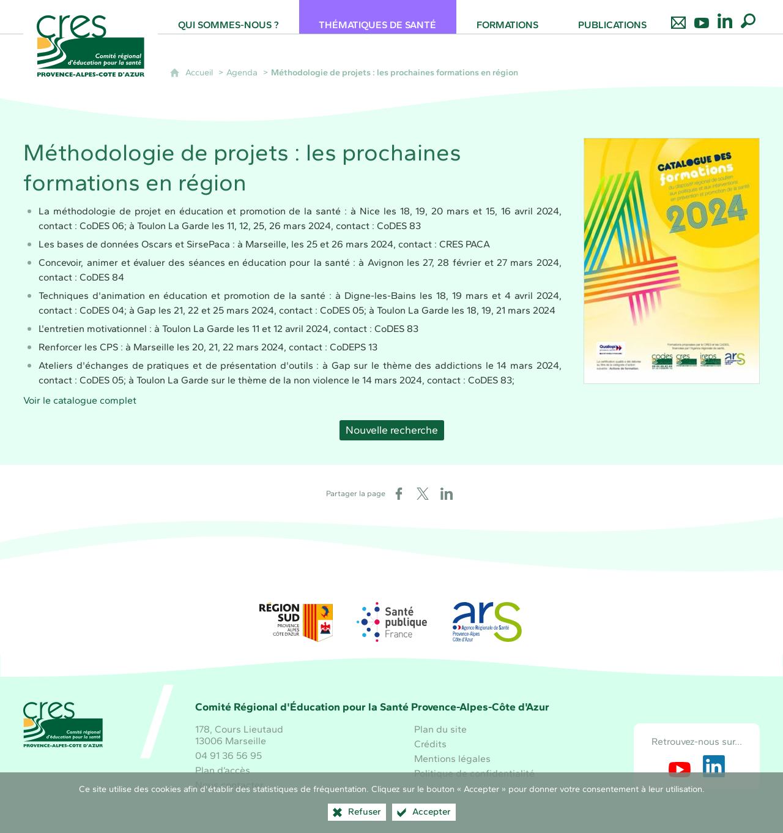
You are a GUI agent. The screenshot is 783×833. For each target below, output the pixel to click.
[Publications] (612, 17)
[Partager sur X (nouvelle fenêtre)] (422, 493)
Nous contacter (229, 785)
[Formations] (507, 17)
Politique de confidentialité (474, 773)
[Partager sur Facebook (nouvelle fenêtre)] (398, 493)
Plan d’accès (222, 770)
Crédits (430, 744)
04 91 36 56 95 (228, 755)
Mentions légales (452, 758)
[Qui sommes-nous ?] (228, 17)
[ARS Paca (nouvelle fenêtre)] (487, 622)
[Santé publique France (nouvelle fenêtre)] (391, 622)
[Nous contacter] (678, 17)
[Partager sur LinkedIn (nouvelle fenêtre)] (446, 493)
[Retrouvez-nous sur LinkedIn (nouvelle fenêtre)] (714, 766)
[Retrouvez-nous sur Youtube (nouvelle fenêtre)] (680, 766)
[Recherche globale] (748, 17)
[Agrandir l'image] (672, 261)
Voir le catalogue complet (81, 400)
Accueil (199, 72)
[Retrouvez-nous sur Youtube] (701, 17)
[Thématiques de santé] (377, 17)
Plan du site (440, 729)
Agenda (242, 72)
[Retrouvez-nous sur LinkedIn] (725, 17)
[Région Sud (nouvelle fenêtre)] (296, 622)
